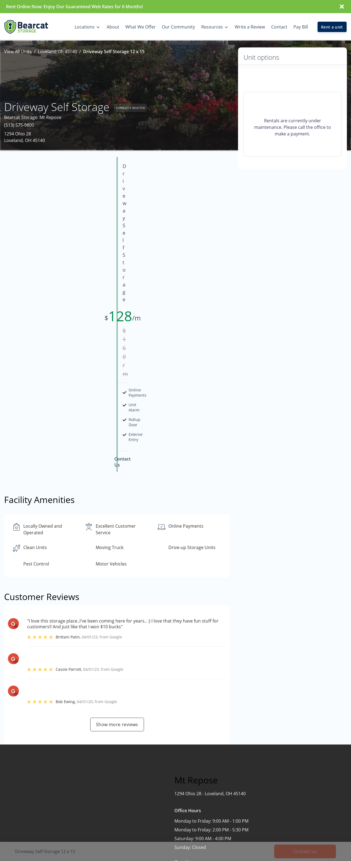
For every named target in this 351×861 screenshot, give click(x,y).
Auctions (292, 788)
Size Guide (293, 820)
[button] (16, 810)
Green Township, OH (173, 831)
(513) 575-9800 (19, 125)
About (223, 788)
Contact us (257, 706)
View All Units (18, 52)
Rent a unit (332, 27)
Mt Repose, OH (167, 852)
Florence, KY (164, 820)
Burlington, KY (166, 788)
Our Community (233, 799)
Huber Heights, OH (171, 842)
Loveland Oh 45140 (57, 52)
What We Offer (298, 777)
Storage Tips (295, 809)
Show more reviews (117, 539)
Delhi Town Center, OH (175, 809)
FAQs (288, 799)
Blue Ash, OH (165, 777)
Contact (225, 809)
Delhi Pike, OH (166, 799)
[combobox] (55, 792)
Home (223, 777)
